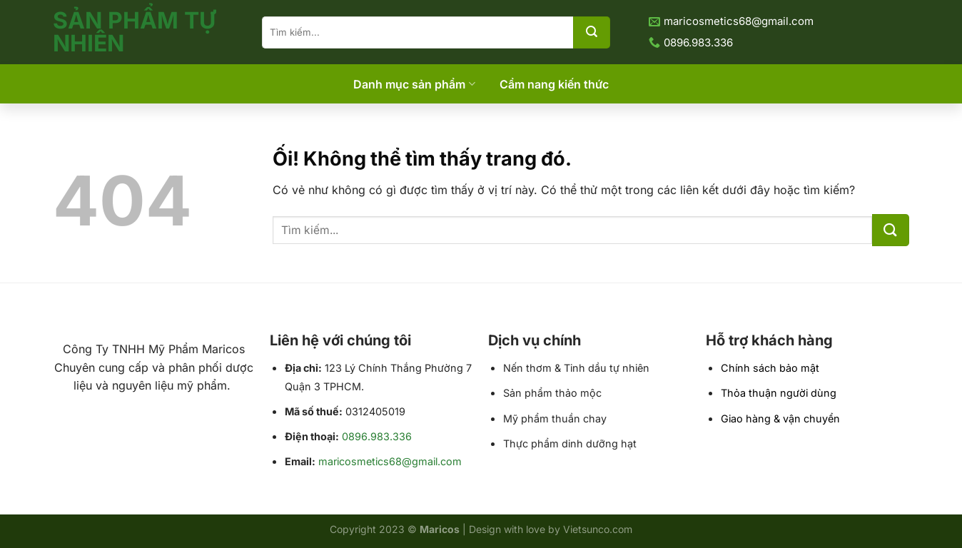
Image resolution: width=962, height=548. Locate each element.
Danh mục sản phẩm (414, 84)
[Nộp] (591, 32)
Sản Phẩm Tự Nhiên (134, 32)
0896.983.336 (377, 436)
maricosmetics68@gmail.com (390, 461)
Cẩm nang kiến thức (554, 84)
